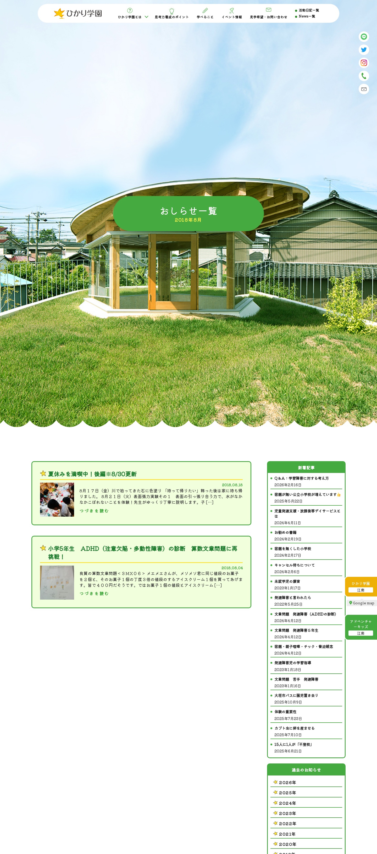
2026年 (288, 782)
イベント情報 (231, 13)
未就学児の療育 (308, 584)
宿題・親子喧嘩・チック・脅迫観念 (308, 650)
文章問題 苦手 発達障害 (308, 682)
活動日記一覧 (309, 10)
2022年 (288, 823)
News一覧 (307, 16)
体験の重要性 (308, 715)
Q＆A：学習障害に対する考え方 (308, 481)
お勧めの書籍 (308, 536)
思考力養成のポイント (172, 13)
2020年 (288, 844)
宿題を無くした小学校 (308, 552)
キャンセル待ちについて (308, 568)
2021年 (287, 834)
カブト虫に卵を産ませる (308, 731)
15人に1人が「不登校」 (308, 747)
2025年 (288, 792)
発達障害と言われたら (308, 601)
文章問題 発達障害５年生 (308, 633)
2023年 (288, 813)
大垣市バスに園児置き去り (308, 699)
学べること (205, 13)
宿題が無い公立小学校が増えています (308, 498)
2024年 (288, 803)
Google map (363, 602)
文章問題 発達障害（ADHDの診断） (308, 617)
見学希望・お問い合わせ (268, 13)
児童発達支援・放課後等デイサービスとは (308, 516)
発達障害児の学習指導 (308, 666)
